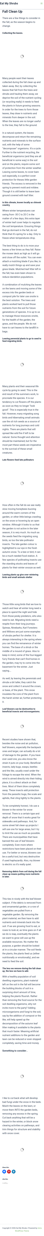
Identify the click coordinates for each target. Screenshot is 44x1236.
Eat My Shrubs (9, 3)
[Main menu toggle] (41, 3)
